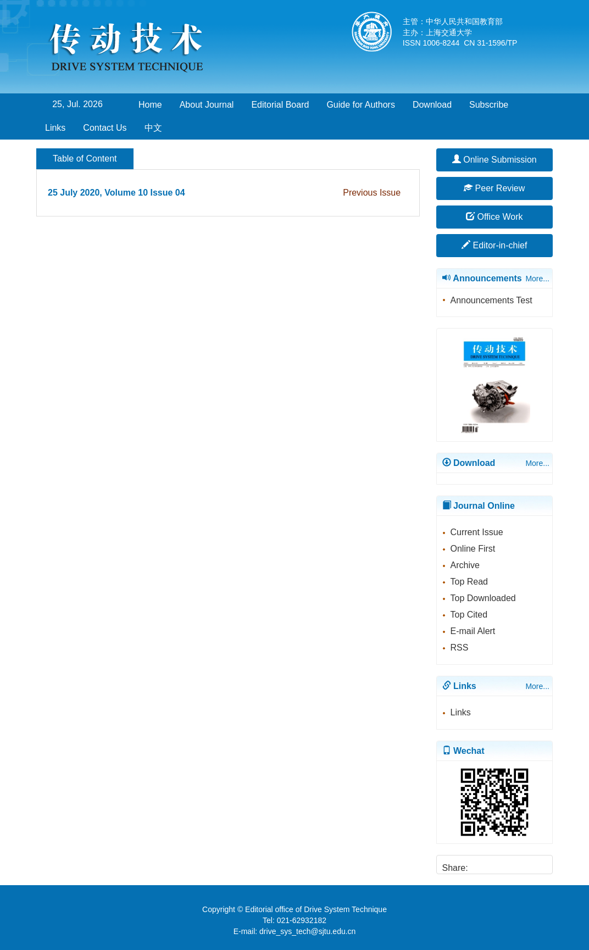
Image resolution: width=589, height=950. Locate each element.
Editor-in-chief (494, 245)
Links (55, 127)
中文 (153, 127)
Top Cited (469, 614)
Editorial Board (280, 104)
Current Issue (477, 532)
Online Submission (494, 159)
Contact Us (104, 127)
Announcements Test (491, 300)
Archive (465, 565)
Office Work (494, 216)
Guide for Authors (360, 104)
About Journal (207, 104)
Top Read (469, 581)
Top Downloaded (483, 598)
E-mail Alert (473, 631)
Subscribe (488, 104)
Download (432, 104)
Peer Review (494, 188)
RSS (460, 647)
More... (537, 278)
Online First (473, 548)
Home (150, 104)
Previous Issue (372, 192)
